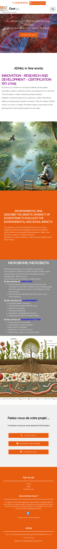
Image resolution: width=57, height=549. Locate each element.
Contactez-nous (28, 452)
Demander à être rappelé (28, 444)
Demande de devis (37, 3)
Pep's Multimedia (33, 517)
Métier (28, 486)
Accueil (28, 484)
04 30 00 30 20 (28, 435)
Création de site (22, 517)
